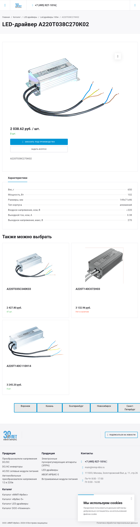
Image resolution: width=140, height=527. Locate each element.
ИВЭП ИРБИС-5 (50, 474)
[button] (118, 56)
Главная (6, 17)
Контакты (87, 453)
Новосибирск (104, 406)
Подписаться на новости (121, 434)
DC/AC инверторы (12, 466)
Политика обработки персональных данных (117, 523)
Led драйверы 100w (49, 17)
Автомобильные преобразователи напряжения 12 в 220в (19, 479)
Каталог (17, 17)
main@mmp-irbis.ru (95, 467)
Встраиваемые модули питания (60, 479)
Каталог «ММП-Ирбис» (15, 494)
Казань (49, 406)
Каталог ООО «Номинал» (16, 508)
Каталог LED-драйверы (15, 503)
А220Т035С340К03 (19, 289)
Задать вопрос (39, 149)
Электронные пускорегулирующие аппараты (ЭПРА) (59, 462)
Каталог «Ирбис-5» (12, 499)
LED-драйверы (30, 17)
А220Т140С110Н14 (19, 366)
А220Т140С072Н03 (88, 289)
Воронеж (25, 406)
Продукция (8, 453)
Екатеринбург (76, 406)
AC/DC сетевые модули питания (20, 471)
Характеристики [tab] (17, 177)
